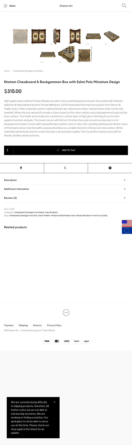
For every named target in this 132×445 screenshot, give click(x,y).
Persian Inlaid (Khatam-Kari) (63, 310)
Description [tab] (10, 274)
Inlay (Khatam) (51, 306)
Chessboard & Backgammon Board (28, 165)
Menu (12, 6)
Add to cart (68, 244)
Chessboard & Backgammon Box (23, 310)
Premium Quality (100, 310)
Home (6, 165)
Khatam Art (66, 5)
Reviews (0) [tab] (10, 292)
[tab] (66, 274)
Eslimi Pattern (44, 310)
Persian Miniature (83, 310)
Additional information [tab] (16, 283)
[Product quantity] (9, 244)
